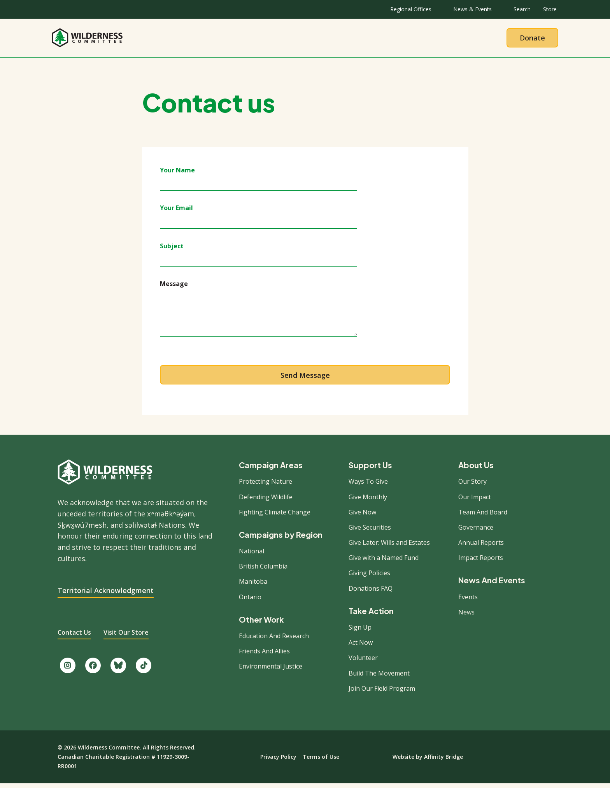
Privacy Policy (278, 761)
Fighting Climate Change (274, 516)
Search (522, 9)
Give (380, 39)
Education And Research (274, 640)
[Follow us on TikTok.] (143, 669)
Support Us (370, 469)
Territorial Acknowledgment (106, 594)
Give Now (362, 516)
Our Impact (474, 501)
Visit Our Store (126, 636)
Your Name (177, 174)
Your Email (176, 212)
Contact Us (74, 636)
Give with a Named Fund (384, 562)
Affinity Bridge (443, 761)
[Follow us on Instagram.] (67, 669)
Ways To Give (368, 485)
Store (550, 9)
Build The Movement (379, 677)
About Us (238, 39)
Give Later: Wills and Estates (389, 546)
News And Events (491, 584)
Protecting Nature (265, 485)
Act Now (361, 646)
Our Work (285, 39)
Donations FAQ (371, 592)
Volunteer (363, 662)
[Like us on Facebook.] (93, 669)
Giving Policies (369, 577)
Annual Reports (481, 546)
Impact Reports (480, 562)
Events (468, 601)
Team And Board (482, 516)
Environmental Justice (270, 670)
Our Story (472, 485)
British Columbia (263, 570)
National (251, 555)
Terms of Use (321, 761)
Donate (532, 39)
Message (174, 288)
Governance (475, 531)
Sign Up (360, 631)
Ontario (250, 601)
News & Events (472, 9)
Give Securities (370, 531)
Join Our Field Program (382, 692)
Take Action (337, 39)
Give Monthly (368, 501)
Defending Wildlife (266, 501)
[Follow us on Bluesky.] (118, 669)
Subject (172, 250)
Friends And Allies (264, 655)
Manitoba (253, 585)
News (466, 616)
